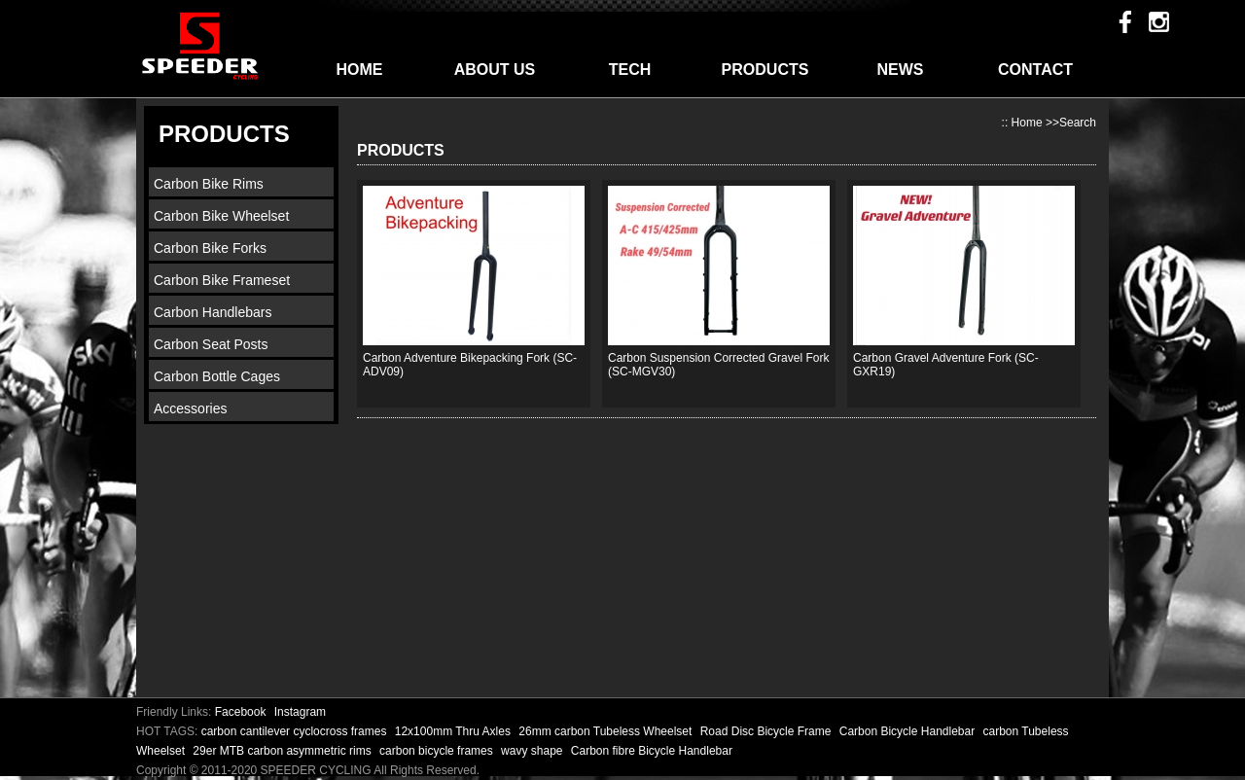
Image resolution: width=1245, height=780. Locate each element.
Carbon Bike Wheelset (221, 216)
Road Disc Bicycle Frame (767, 731)
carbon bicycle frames (437, 751)
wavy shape (533, 751)
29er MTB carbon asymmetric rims (283, 751)
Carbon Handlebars (212, 312)
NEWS (900, 69)
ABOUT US (495, 69)
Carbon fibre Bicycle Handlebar (651, 751)
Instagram (300, 712)
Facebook (241, 712)
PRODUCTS (765, 69)
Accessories (190, 408)
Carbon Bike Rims (209, 184)
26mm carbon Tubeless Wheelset (606, 731)
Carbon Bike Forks (210, 248)
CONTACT (1035, 69)
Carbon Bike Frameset (222, 280)
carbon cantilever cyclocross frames (295, 731)
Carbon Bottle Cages (217, 376)
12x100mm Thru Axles (455, 731)
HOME (360, 69)
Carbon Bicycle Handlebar (908, 731)
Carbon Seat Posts (211, 344)
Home (1027, 122)
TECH (630, 69)
